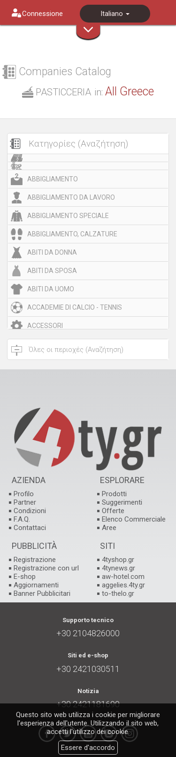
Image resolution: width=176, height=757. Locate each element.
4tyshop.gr (118, 559)
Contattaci (30, 527)
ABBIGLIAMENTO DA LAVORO (71, 197)
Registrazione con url (46, 568)
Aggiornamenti (36, 585)
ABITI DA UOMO (50, 289)
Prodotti (114, 494)
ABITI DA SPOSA (52, 270)
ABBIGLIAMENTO (52, 179)
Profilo (24, 494)
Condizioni (30, 511)
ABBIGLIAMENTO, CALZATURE (72, 234)
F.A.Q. (22, 519)
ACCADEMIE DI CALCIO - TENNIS (74, 307)
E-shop (25, 576)
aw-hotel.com (123, 576)
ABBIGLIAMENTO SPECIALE (68, 215)
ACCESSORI (45, 325)
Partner (25, 502)
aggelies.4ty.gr (123, 585)
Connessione (42, 13)
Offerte (113, 511)
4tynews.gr (118, 568)
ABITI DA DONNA (52, 252)
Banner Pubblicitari (42, 593)
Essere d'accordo (88, 747)
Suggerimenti (122, 502)
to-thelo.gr (118, 593)
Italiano (115, 13)
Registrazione (35, 559)
